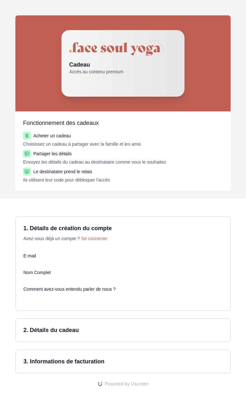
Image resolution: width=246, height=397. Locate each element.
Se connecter (94, 238)
